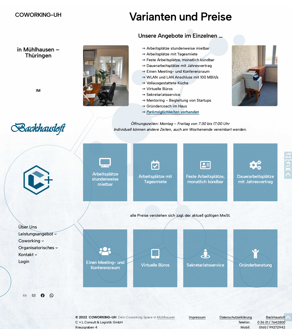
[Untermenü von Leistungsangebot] (55, 234)
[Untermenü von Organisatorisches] (56, 247)
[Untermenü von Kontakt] (36, 254)
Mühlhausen (166, 317)
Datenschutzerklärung (236, 317)
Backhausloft (275, 317)
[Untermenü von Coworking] (42, 240)
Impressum (197, 317)
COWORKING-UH (38, 14)
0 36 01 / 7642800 (271, 322)
